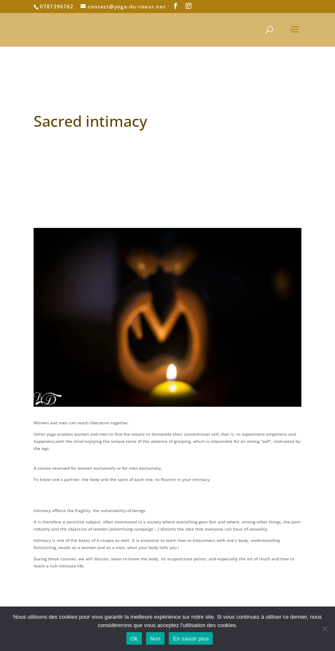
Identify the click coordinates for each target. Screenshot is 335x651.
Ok (134, 638)
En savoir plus (191, 638)
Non (155, 638)
